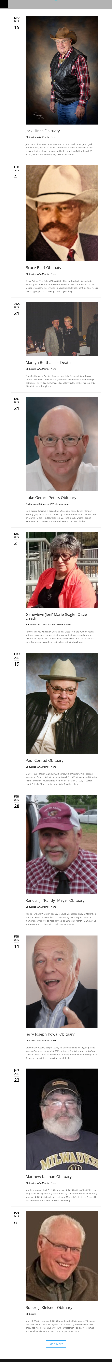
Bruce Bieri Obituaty (43, 267)
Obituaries (31, 137)
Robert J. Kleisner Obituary (49, 1307)
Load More (56, 1344)
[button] (4, 4)
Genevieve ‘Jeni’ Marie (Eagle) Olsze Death (56, 616)
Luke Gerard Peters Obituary (51, 497)
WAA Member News (46, 137)
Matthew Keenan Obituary (49, 1176)
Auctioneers (31, 504)
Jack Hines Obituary (43, 130)
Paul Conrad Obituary (45, 760)
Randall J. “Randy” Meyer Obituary (55, 900)
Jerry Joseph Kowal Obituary (50, 1034)
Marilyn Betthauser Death (48, 362)
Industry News (33, 624)
